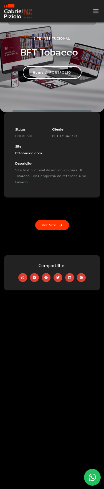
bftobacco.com (28, 153)
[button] (22, 277)
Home (38, 72)
